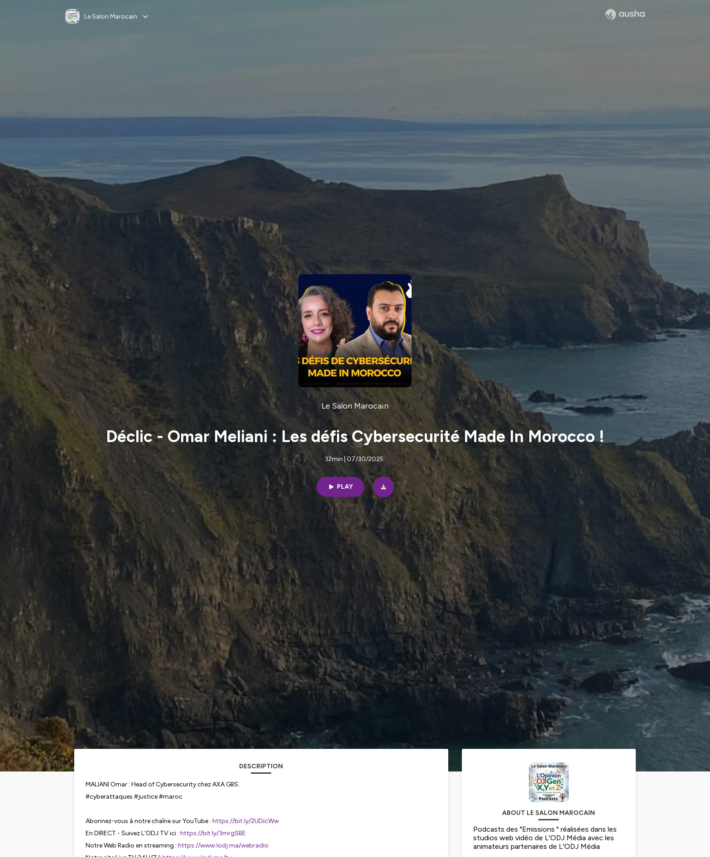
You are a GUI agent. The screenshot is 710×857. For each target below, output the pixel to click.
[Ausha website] (625, 14)
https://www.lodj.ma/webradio (223, 845)
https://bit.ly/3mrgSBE (213, 833)
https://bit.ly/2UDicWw (245, 821)
